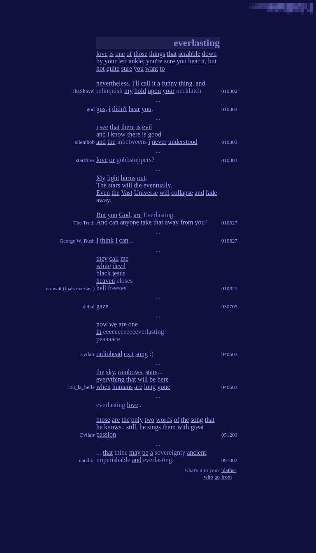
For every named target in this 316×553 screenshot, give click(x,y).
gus (100, 108)
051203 (229, 435)
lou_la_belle (81, 387)
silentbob (85, 142)
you (181, 61)
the (111, 141)
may (135, 452)
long (150, 386)
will (127, 185)
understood (183, 141)
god (91, 109)
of (129, 53)
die (138, 185)
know (118, 134)
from (186, 222)
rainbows (130, 371)
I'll (135, 83)
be (152, 379)
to (162, 68)
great (197, 426)
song (141, 353)
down (209, 53)
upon (154, 90)
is (111, 53)
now (102, 324)
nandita (87, 460)
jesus (118, 273)
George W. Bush (77, 241)
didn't (119, 108)
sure (169, 61)
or (112, 159)
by (99, 61)
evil (147, 126)
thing (186, 83)
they (102, 258)
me (125, 258)
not (100, 68)
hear (194, 61)
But (101, 214)
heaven (105, 280)
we (113, 324)
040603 (229, 354)
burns (128, 177)
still (131, 426)
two (149, 419)
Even (103, 192)
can (113, 222)
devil (119, 265)
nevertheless (112, 83)
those (141, 53)
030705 (229, 306)
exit (129, 353)
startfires (85, 160)
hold (140, 90)
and (200, 83)
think (107, 240)
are (138, 214)
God (124, 214)
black (103, 273)
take (146, 222)
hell (101, 288)
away (103, 200)
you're (154, 61)
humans (122, 386)
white (103, 265)
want (151, 68)
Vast (126, 192)
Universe (146, 192)
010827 (229, 223)
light (113, 177)
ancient (196, 452)
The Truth (84, 223)
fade (211, 192)
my (128, 90)
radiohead (109, 353)
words (164, 419)
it (203, 61)
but (212, 61)
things (157, 53)
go (217, 477)
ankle (136, 61)
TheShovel (83, 91)
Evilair (87, 354)
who (208, 477)
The (101, 185)
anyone (129, 222)
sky (110, 371)
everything (110, 379)
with (183, 426)
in (98, 331)
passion (106, 434)
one (120, 53)
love (102, 53)
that (172, 53)
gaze (102, 306)
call (145, 83)
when (103, 386)
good (154, 134)
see (104, 126)
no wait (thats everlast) (70, 288)
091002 (229, 460)
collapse (182, 192)
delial (89, 306)
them (169, 426)
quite (112, 68)
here (163, 379)
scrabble (189, 53)
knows (112, 426)
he (99, 426)
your (110, 61)
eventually (157, 185)
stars (114, 185)
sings (154, 426)
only (137, 419)
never (159, 141)
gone (163, 386)
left (122, 61)
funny (169, 83)
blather (228, 470)
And (102, 222)
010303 (229, 109)
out (141, 177)
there (128, 126)
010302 (229, 91)
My (100, 177)
